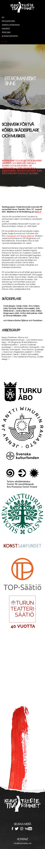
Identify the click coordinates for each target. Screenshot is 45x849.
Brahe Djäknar (27, 235)
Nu (3, 17)
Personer (6, 32)
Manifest (6, 28)
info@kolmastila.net (22, 843)
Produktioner (8, 21)
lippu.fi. (38, 211)
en (5, 41)
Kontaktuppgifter (10, 36)
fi (2, 41)
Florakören (12, 235)
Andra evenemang (11, 24)
